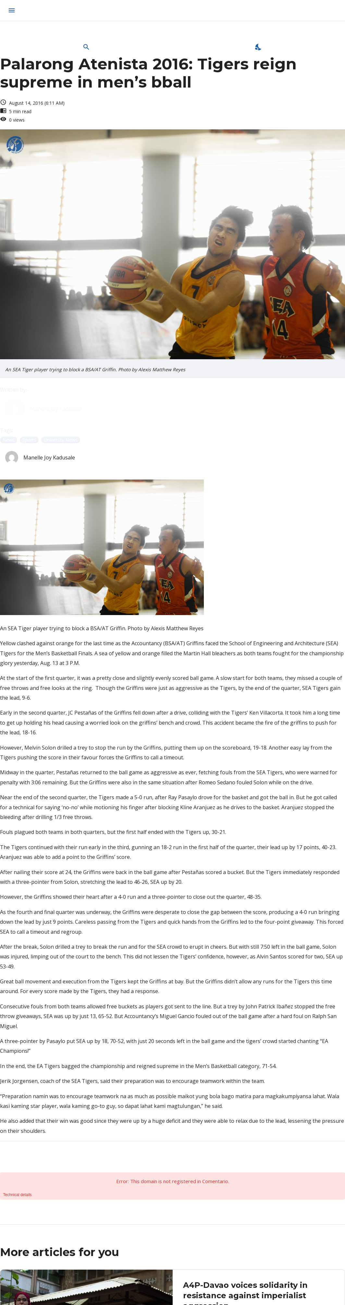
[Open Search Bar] (86, 47)
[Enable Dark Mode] (258, 47)
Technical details (17, 1194)
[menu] (11, 10)
